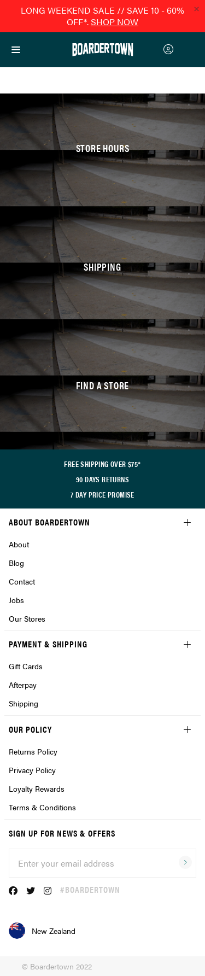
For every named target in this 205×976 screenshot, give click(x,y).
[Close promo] (196, 8)
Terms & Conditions (42, 807)
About (19, 544)
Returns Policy (33, 751)
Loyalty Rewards (37, 788)
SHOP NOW (114, 21)
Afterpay (23, 684)
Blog (16, 562)
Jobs (16, 599)
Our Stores (27, 618)
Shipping (23, 703)
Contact (22, 581)
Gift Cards (26, 666)
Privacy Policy (32, 769)
